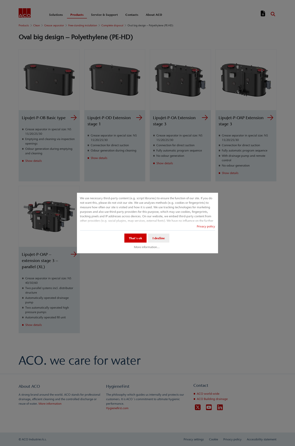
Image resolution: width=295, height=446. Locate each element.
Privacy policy (206, 226)
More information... (147, 247)
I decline (159, 238)
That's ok (135, 238)
